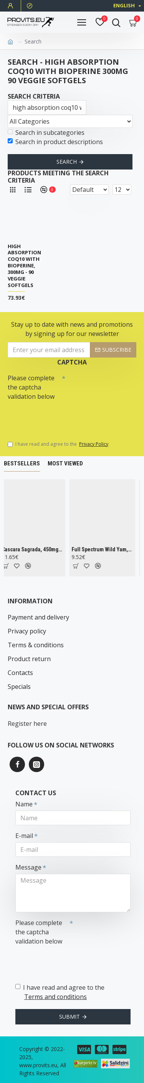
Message (28, 867)
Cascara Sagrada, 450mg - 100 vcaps (33, 549)
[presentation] (61, 417)
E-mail (24, 835)
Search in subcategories (46, 132)
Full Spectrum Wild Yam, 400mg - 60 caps (103, 549)
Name (24, 804)
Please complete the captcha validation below (31, 387)
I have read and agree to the (58, 444)
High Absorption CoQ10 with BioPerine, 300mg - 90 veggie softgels (24, 266)
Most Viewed (65, 463)
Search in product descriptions (55, 142)
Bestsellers (22, 463)
